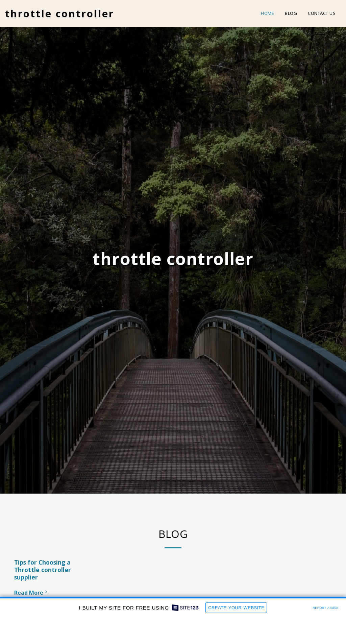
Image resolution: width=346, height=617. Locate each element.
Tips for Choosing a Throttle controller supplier (42, 569)
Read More (31, 592)
